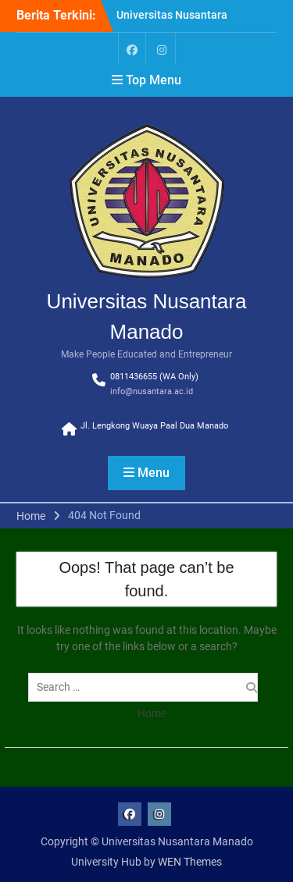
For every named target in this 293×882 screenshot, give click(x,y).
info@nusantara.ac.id (151, 391)
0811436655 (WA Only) (154, 377)
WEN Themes (190, 861)
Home (152, 713)
